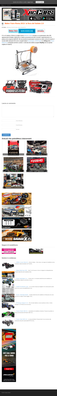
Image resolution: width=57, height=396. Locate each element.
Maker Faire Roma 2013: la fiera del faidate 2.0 (24, 23)
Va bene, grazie (39, 2)
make (19, 27)
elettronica (9, 27)
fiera (16, 27)
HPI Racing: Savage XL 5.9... (22, 302)
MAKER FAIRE (28, 35)
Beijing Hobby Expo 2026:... (22, 270)
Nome (19, 120)
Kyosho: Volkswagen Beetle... (22, 294)
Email (19, 125)
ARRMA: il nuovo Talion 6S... (22, 262)
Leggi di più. (30, 2)
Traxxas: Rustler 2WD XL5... (22, 311)
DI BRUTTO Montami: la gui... (22, 286)
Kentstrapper (31, 40)
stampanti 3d (23, 27)
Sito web (17, 129)
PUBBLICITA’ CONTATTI (6, 5)
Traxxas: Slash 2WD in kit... (22, 319)
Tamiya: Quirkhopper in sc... (22, 278)
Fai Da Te (13, 27)
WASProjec (38, 40)
